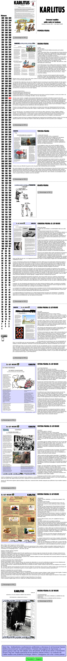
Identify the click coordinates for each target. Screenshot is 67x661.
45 (6, 292)
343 (2, 52)
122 (10, 229)
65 (9, 275)
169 (2, 193)
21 (6, 312)
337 (2, 57)
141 (6, 214)
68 (9, 273)
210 (6, 159)
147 (6, 210)
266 (10, 113)
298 (2, 88)
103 (2, 246)
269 (10, 110)
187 (2, 178)
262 (2, 117)
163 (2, 197)
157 (2, 202)
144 (6, 212)
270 (6, 110)
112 (2, 239)
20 (9, 312)
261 (6, 117)
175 (2, 188)
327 (6, 64)
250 (2, 127)
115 (2, 236)
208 (2, 161)
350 (10, 45)
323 (10, 66)
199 (2, 168)
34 (2, 302)
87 (6, 258)
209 (10, 159)
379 (2, 23)
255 (6, 122)
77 (9, 265)
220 (2, 151)
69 (6, 273)
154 (2, 205)
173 (10, 188)
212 (10, 156)
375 (6, 25)
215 (10, 154)
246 (6, 130)
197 (10, 168)
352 (2, 45)
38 (9, 297)
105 (6, 244)
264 (6, 115)
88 (2, 258)
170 (10, 190)
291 (6, 93)
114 (6, 236)
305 (10, 81)
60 (6, 280)
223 (2, 149)
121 (2, 231)
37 (2, 299)
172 (2, 190)
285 (6, 98)
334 (2, 59)
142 (2, 214)
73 (2, 270)
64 (2, 278)
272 (10, 108)
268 (2, 113)
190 (2, 176)
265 (2, 115)
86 (9, 258)
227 (10, 144)
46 (2, 292)
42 (6, 295)
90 (6, 256)
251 (10, 125)
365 (10, 32)
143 (10, 212)
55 (2, 285)
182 (10, 180)
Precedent (30, 659)
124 (2, 229)
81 (6, 263)
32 (9, 302)
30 (6, 304)
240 (6, 134)
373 (2, 28)
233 (10, 139)
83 (9, 261)
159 (6, 200)
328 (2, 64)
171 (6, 190)
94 (2, 253)
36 (6, 299)
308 (10, 79)
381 (6, 20)
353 (10, 42)
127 (2, 227)
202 (2, 166)
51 (6, 287)
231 (6, 142)
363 (6, 35)
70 (2, 273)
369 (6, 30)
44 (9, 292)
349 (2, 47)
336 (6, 57)
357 (6, 40)
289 (2, 96)
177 (6, 185)
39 (6, 297)
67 (2, 275)
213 (6, 156)
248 (10, 127)
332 (10, 59)
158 (10, 200)
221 (10, 149)
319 (2, 71)
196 (2, 171)
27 (6, 307)
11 (9, 319)
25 (2, 309)
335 (10, 57)
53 (9, 285)
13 (2, 319)
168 (6, 193)
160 (2, 200)
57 (6, 282)
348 (6, 47)
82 (2, 263)
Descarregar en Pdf (20, 37)
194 (10, 171)
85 (2, 261)
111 (6, 239)
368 (10, 30)
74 (9, 268)
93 (6, 253)
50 (9, 287)
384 (6, 18)
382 (2, 20)
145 (2, 212)
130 (2, 224)
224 (10, 146)
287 (10, 96)
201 (6, 166)
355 (2, 42)
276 (6, 105)
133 (2, 222)
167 (10, 193)
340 (2, 54)
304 (2, 83)
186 (6, 178)
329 (10, 62)
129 (6, 224)
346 (2, 49)
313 (2, 76)
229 (2, 144)
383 (10, 18)
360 (6, 37)
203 (10, 163)
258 (6, 120)
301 (2, 86)
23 (9, 309)
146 (10, 210)
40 (2, 297)
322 (2, 69)
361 (2, 37)
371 (10, 28)
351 (6, 45)
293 (10, 91)
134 (10, 219)
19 (2, 314)
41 (9, 295)
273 (6, 108)
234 (6, 139)
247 (2, 130)
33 (6, 302)
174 (6, 188)
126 (6, 227)
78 (6, 265)
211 (2, 159)
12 (6, 319)
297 (6, 88)
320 (10, 69)
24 (6, 309)
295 (2, 91)
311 (10, 76)
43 (2, 295)
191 (10, 173)
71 (9, 270)
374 (10, 25)
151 (2, 207)
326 (10, 64)
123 (6, 229)
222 (6, 149)
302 (10, 83)
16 (2, 316)
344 (10, 49)
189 (6, 176)
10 (2, 321)
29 (9, 304)
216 (6, 154)
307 (2, 81)
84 (6, 261)
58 (2, 282)
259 (2, 120)
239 (10, 134)
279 (6, 103)
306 (6, 81)
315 (6, 74)
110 (10, 239)
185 (10, 178)
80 (9, 263)
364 (2, 35)
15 (6, 316)
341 (10, 52)
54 (6, 285)
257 (10, 120)
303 (6, 83)
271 (2, 110)
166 (2, 195)
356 (10, 40)
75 (6, 268)
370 (2, 30)
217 (2, 154)
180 (6, 183)
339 (6, 54)
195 (6, 171)
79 (2, 265)
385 (2, 18)
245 (10, 130)
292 (2, 93)
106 (2, 244)
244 (2, 132)
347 (10, 47)
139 (2, 217)
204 (6, 163)
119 (10, 231)
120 (6, 231)
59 (9, 280)
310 (2, 79)
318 (6, 71)
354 (6, 42)
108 (6, 241)
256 (2, 122)
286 (2, 98)
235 (2, 139)
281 (10, 100)
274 (2, 108)
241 (2, 134)
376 (2, 25)
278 (10, 103)
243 (6, 132)
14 (9, 316)
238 (2, 137)
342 (6, 52)
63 (6, 278)
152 (10, 205)
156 (6, 202)
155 (10, 202)
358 (2, 40)
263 (10, 115)
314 (10, 74)
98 (9, 248)
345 (6, 49)
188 (10, 176)
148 (2, 210)
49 (2, 290)
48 (6, 290)
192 (6, 173)
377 (10, 23)
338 (10, 54)
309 (6, 79)
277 (2, 105)
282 (6, 100)
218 (10, 151)
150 (6, 207)
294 (6, 91)
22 (2, 312)
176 (10, 185)
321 (6, 69)
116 (10, 234)
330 (6, 62)
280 (2, 103)
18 (6, 314)
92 (9, 253)
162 (6, 197)
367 (2, 32)
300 (6, 86)
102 (6, 246)
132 (6, 222)
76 (2, 268)
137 (10, 217)
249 (6, 127)
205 (2, 163)
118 (2, 234)
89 (9, 256)
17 (9, 314)
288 (6, 96)
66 (6, 275)
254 (10, 122)
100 (2, 248)
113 (10, 236)
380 (10, 20)
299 (10, 86)
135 (6, 219)
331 (2, 62)
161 (10, 197)
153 (6, 205)
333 (6, 59)
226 (2, 146)
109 (2, 241)
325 (2, 66)
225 (6, 146)
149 (10, 207)
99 (6, 248)
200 (10, 166)
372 (6, 28)
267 (6, 113)
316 (2, 74)
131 (10, 222)
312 (6, 76)
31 (2, 304)
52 (2, 287)
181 (2, 183)
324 (6, 66)
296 (10, 88)
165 (6, 195)
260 (10, 117)
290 (10, 93)
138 (6, 217)
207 (6, 161)
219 (6, 151)
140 (10, 214)
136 (2, 219)
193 (2, 173)
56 (9, 282)
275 (10, 105)
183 (6, 180)
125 (10, 227)
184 (2, 180)
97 (2, 251)
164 (10, 195)
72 (6, 270)
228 (6, 144)
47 (9, 290)
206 (10, 161)
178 (2, 185)
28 (2, 307)
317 (10, 71)
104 (10, 244)
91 (2, 256)
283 (2, 100)
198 (6, 168)
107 (10, 241)
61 (2, 280)
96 (6, 251)
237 (6, 137)
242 (10, 132)
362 (10, 35)
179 (10, 183)
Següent (39, 659)
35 (9, 299)
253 (2, 125)
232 (2, 142)
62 (9, 278)
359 (10, 37)
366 (6, 32)
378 (6, 23)
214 (2, 156)
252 (6, 125)
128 (10, 224)
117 (6, 234)
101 (10, 246)
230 (10, 142)
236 (10, 137)
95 (9, 251)
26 (9, 307)
